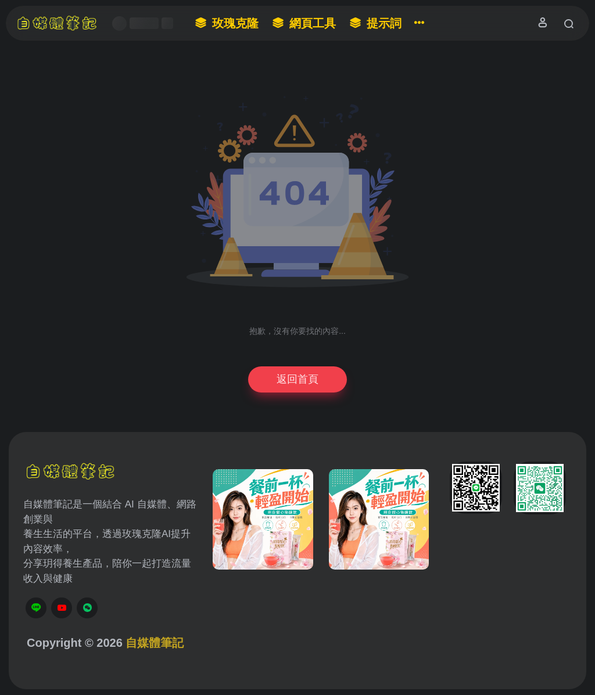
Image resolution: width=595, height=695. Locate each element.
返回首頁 (297, 379)
